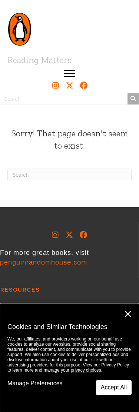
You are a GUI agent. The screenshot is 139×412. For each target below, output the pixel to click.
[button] (69, 73)
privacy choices (86, 370)
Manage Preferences (35, 383)
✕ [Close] (127, 314)
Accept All (114, 387)
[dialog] (69, 358)
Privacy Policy (115, 365)
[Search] (69, 175)
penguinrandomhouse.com (43, 262)
